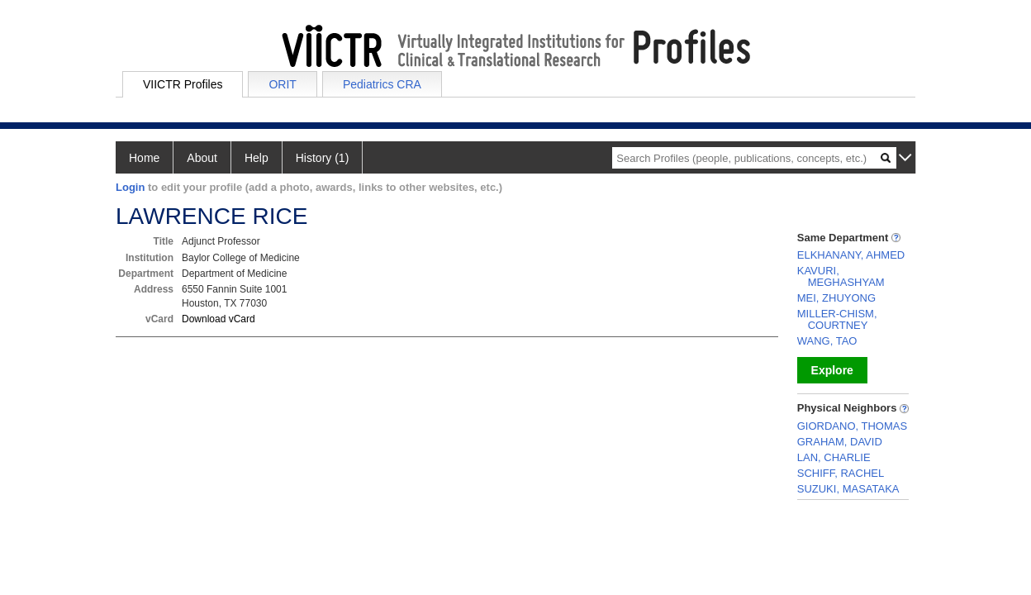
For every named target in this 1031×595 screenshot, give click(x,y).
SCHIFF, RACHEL (840, 473)
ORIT (282, 84)
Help (256, 157)
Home (144, 157)
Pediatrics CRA (382, 84)
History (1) (322, 157)
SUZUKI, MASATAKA (848, 489)
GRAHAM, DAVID (839, 442)
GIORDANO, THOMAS (852, 426)
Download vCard (218, 319)
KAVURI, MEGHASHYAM (841, 276)
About (202, 157)
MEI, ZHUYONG (836, 298)
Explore (832, 370)
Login (130, 187)
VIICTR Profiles (182, 84)
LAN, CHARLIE (834, 457)
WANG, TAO (827, 341)
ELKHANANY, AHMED (851, 255)
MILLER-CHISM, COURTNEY (837, 319)
